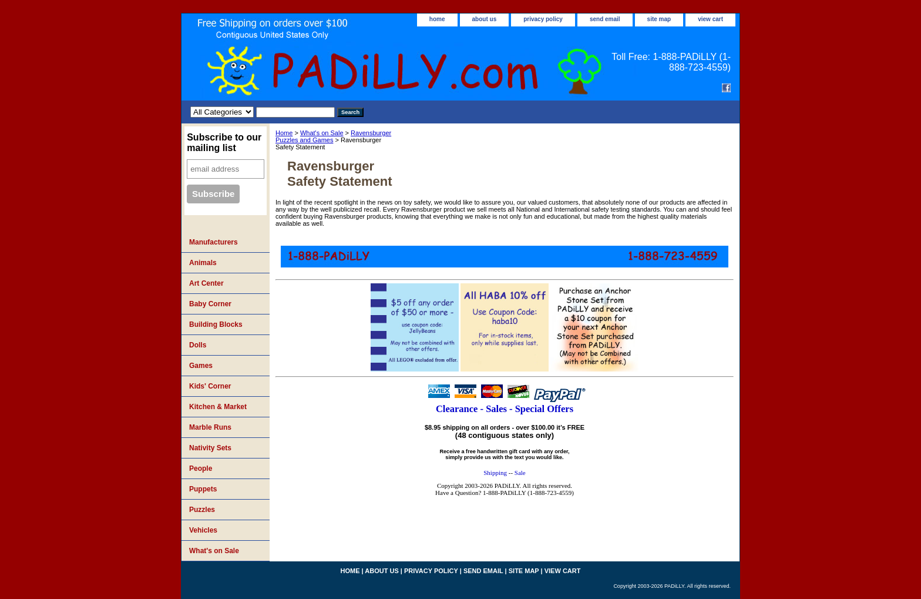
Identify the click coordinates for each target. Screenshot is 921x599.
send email (605, 19)
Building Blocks (216, 324)
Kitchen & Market (218, 407)
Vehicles (203, 530)
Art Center (206, 283)
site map (659, 19)
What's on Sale (322, 132)
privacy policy (543, 19)
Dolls (197, 345)
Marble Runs (210, 427)
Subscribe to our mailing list (224, 142)
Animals (203, 263)
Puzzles (202, 510)
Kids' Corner (210, 386)
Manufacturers (213, 242)
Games (201, 366)
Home (284, 132)
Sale (520, 472)
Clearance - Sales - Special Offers (504, 408)
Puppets (203, 489)
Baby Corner (210, 304)
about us (484, 19)
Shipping (495, 472)
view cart (710, 19)
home (437, 19)
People (200, 468)
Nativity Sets (210, 448)
